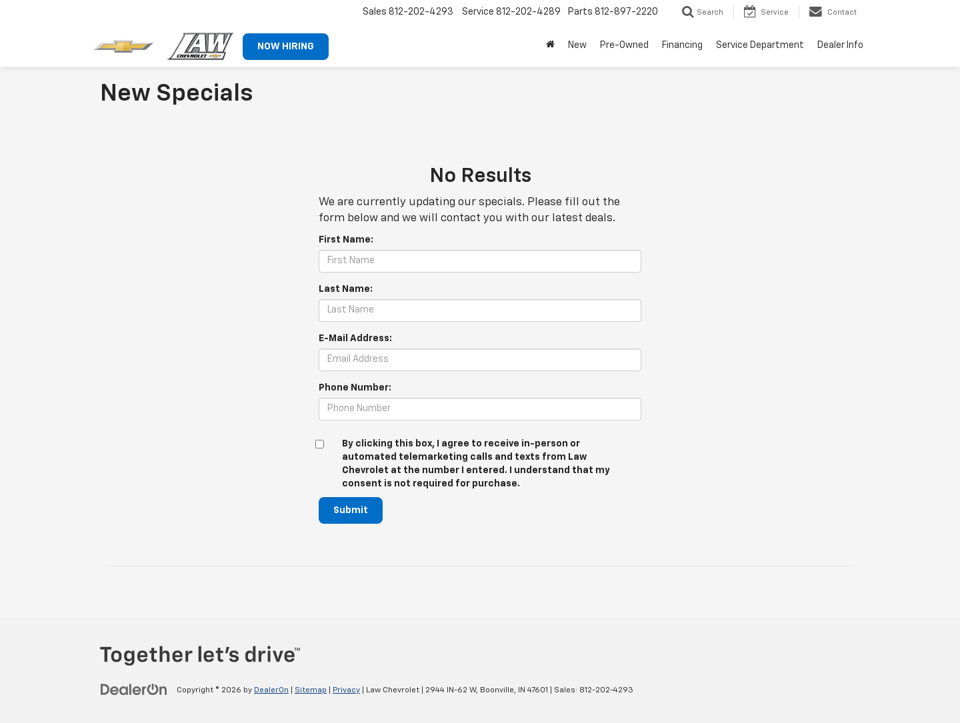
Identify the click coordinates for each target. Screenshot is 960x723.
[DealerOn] (134, 689)
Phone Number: (355, 387)
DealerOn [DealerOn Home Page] (271, 690)
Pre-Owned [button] (624, 45)
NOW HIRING (285, 46)
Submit (350, 510)
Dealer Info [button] (840, 45)
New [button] (577, 45)
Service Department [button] (760, 45)
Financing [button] (682, 45)
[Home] (550, 45)
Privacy (346, 690)
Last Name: (346, 289)
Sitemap (311, 690)
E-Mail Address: (355, 338)
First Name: (346, 240)
